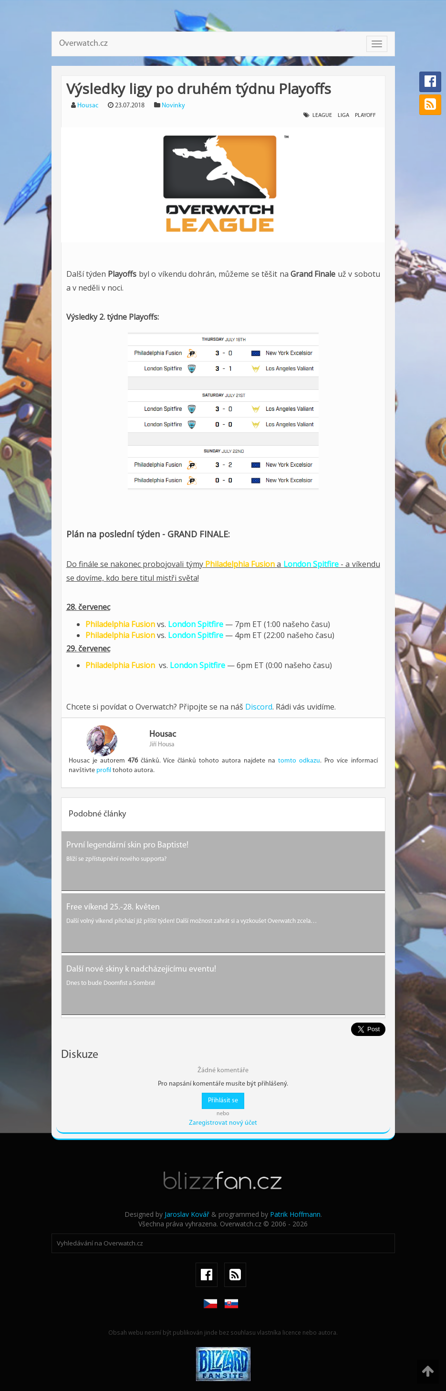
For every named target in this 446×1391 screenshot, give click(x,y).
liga (343, 115)
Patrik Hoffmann (295, 1214)
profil (103, 770)
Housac (87, 105)
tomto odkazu (299, 760)
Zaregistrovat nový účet (223, 1123)
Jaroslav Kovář (187, 1214)
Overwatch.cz (83, 43)
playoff (365, 115)
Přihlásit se (223, 1100)
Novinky (173, 105)
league (322, 115)
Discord (258, 706)
